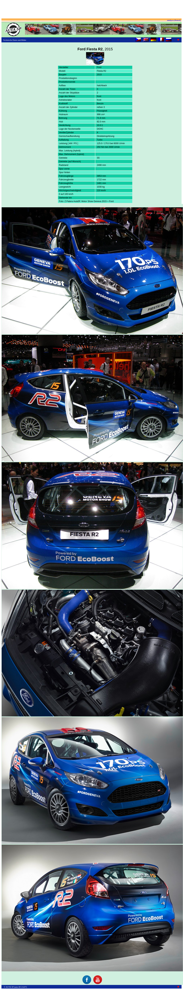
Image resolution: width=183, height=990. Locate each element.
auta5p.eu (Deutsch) (174, 20)
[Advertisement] (91, 9)
